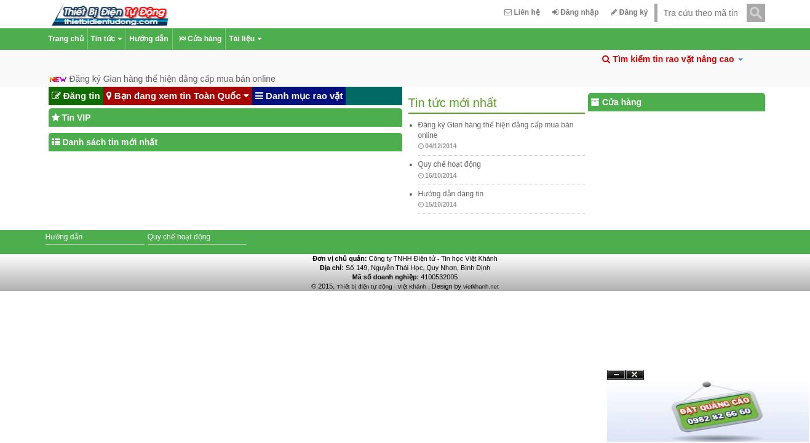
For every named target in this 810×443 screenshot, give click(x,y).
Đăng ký (629, 12)
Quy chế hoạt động (449, 164)
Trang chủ (66, 38)
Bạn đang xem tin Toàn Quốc (177, 96)
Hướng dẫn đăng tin (451, 194)
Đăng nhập (575, 12)
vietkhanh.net (481, 286)
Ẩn (616, 375)
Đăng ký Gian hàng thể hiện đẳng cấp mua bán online (172, 79)
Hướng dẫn (148, 38)
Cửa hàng (199, 39)
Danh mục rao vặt (299, 96)
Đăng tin (76, 96)
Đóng (634, 379)
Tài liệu (245, 39)
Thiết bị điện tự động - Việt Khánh (382, 286)
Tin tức (106, 39)
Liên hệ (522, 12)
